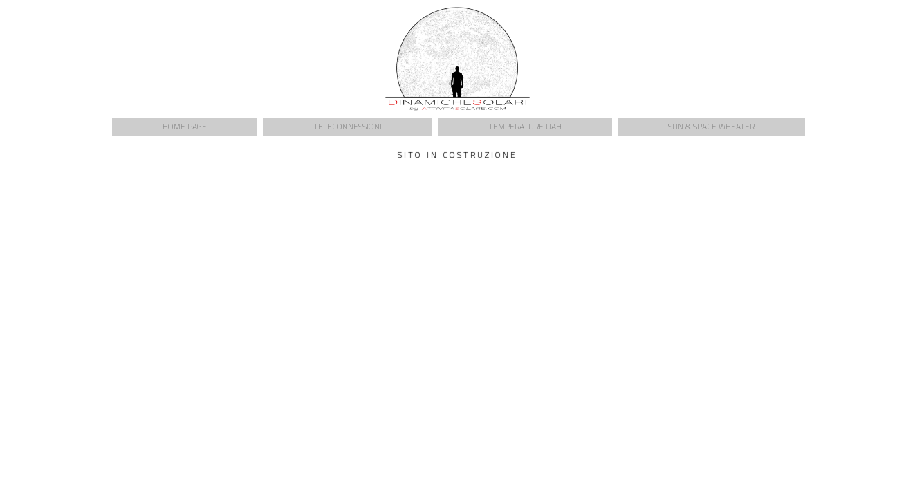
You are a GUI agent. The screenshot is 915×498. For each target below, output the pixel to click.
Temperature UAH (525, 126)
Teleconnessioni (347, 126)
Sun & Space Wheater (711, 126)
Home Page (185, 126)
